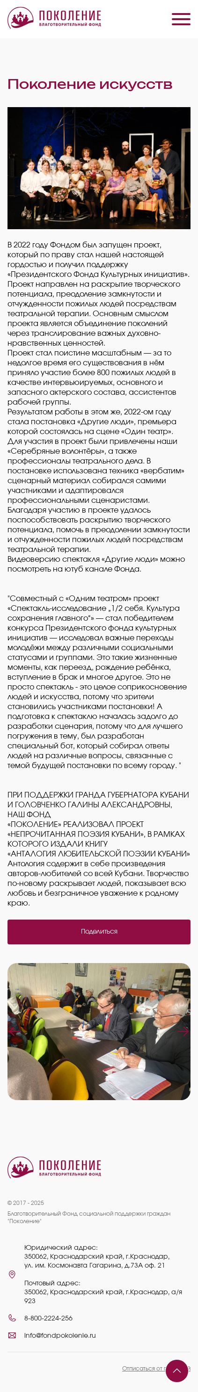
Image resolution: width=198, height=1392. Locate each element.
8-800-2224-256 (48, 1318)
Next (183, 1031)
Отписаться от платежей (156, 1368)
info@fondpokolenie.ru (60, 1336)
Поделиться (99, 931)
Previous (14, 1031)
